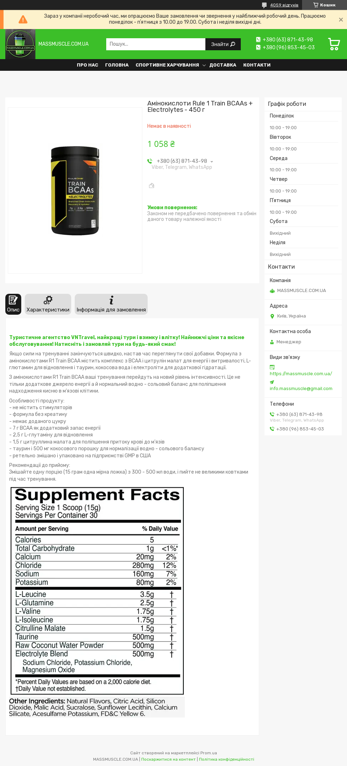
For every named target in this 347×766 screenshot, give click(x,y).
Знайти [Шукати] (220, 44)
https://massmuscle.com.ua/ (301, 373)
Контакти (257, 65)
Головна (117, 65)
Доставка (222, 65)
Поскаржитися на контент (168, 759)
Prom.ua (208, 752)
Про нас (87, 65)
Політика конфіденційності (226, 759)
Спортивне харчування (167, 65)
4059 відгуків (284, 4)
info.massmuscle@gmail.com (301, 388)
